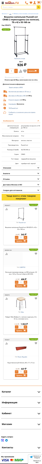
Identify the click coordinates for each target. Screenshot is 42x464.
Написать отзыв (19, 58)
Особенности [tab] (21, 120)
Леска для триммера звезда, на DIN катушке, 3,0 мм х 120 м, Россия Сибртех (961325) (21, 273)
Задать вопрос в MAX (16, 87)
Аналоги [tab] (21, 173)
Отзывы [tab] (21, 179)
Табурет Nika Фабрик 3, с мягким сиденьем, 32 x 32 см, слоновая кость (21, 318)
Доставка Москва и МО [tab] (21, 184)
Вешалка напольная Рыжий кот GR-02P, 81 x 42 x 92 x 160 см (21, 228)
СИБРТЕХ (22, 267)
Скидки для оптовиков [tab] (21, 190)
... (10, 13)
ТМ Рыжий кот (13, 108)
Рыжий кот (22, 222)
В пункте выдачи (14, 100)
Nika (22, 312)
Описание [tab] (21, 167)
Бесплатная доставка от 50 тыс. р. (20, 91)
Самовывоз (12, 104)
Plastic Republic (22, 357)
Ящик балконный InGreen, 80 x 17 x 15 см (21, 363)
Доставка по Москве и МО (17, 96)
